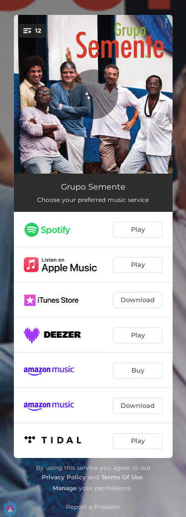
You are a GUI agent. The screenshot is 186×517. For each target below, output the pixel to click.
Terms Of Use (122, 477)
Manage (65, 488)
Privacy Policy (64, 477)
